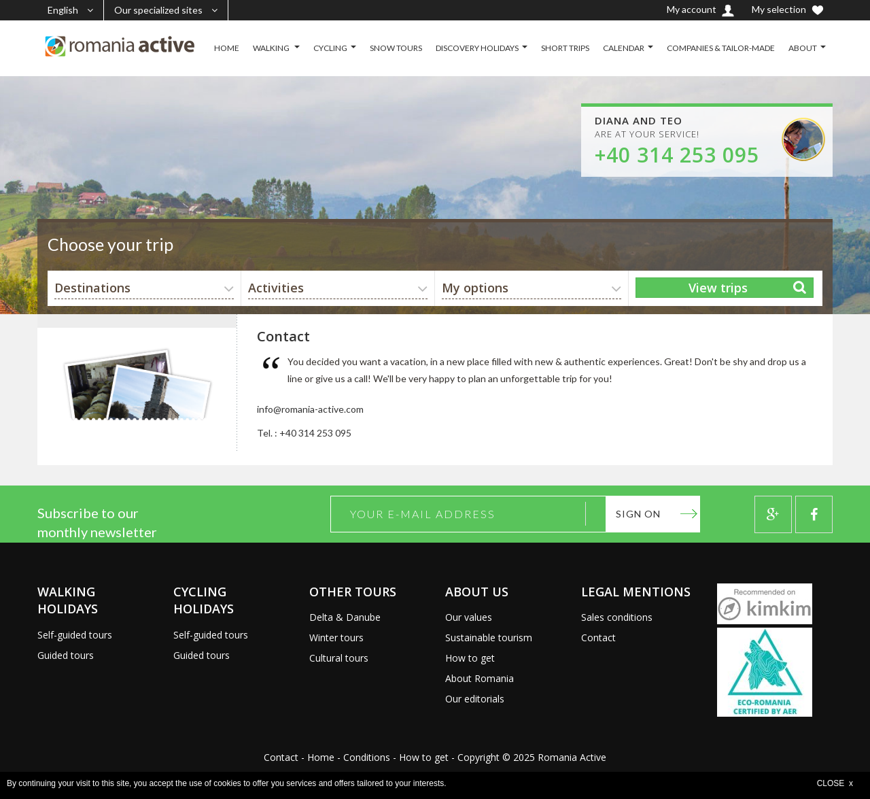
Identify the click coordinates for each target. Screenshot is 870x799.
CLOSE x (835, 783)
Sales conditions (616, 617)
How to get (470, 657)
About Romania (479, 678)
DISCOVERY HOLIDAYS (477, 48)
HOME (226, 48)
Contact (598, 637)
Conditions (366, 757)
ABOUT (802, 48)
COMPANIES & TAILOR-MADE (721, 48)
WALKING (272, 48)
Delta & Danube (345, 617)
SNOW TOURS (396, 48)
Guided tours (65, 655)
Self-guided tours (74, 634)
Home (320, 757)
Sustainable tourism (488, 637)
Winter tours (336, 637)
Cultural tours (338, 657)
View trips (718, 287)
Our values (468, 617)
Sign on (638, 514)
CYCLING (330, 48)
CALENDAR (623, 48)
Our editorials (474, 698)
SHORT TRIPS (565, 48)
